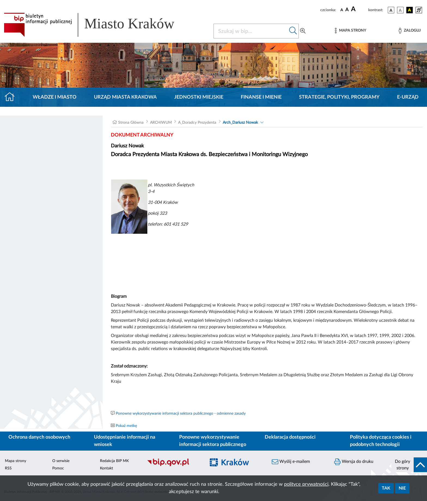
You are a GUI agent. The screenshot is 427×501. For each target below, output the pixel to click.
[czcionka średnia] (347, 10)
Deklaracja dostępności (290, 437)
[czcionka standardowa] (342, 10)
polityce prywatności (306, 484)
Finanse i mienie (261, 97)
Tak (386, 488)
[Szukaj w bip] (293, 31)
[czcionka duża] (358, 9)
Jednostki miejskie (198, 97)
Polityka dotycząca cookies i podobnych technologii (380, 441)
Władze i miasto (55, 97)
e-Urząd (408, 97)
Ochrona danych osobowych (39, 437)
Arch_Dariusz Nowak (240, 123)
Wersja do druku (353, 462)
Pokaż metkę (126, 426)
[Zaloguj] (409, 31)
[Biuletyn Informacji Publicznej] (174, 465)
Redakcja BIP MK (114, 461)
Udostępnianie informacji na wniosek (124, 441)
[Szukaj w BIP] (250, 31)
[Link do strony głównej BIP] (97, 25)
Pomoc (58, 468)
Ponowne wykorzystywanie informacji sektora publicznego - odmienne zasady (181, 413)
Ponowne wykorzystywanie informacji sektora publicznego (212, 441)
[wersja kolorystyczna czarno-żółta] (409, 10)
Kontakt (106, 468)
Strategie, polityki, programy (339, 97)
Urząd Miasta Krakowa (125, 97)
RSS (8, 468)
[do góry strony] (409, 464)
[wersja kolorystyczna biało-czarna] (400, 10)
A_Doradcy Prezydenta (197, 123)
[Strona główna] (12, 97)
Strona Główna (131, 123)
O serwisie (60, 461)
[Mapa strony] (350, 31)
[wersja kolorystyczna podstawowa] (391, 10)
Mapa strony (15, 461)
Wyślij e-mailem (291, 462)
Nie (402, 488)
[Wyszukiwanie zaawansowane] (303, 31)
